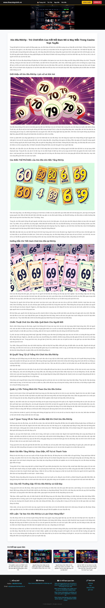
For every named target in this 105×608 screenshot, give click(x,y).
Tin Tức (49, 2)
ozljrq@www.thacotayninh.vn (16, 586)
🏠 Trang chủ (41, 2)
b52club (90, 583)
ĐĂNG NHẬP (87, 2)
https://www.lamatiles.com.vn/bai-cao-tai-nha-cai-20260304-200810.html (65, 589)
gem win (90, 589)
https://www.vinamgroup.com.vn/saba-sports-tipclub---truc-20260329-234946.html (65, 599)
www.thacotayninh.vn (12, 2)
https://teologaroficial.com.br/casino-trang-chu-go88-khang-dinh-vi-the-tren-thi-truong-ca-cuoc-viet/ (65, 585)
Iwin (90, 585)
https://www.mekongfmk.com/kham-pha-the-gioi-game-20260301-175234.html (65, 594)
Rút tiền (64, 2)
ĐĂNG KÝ (97, 2)
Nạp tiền (56, 2)
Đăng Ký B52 (90, 587)
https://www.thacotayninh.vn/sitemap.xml (40, 583)
